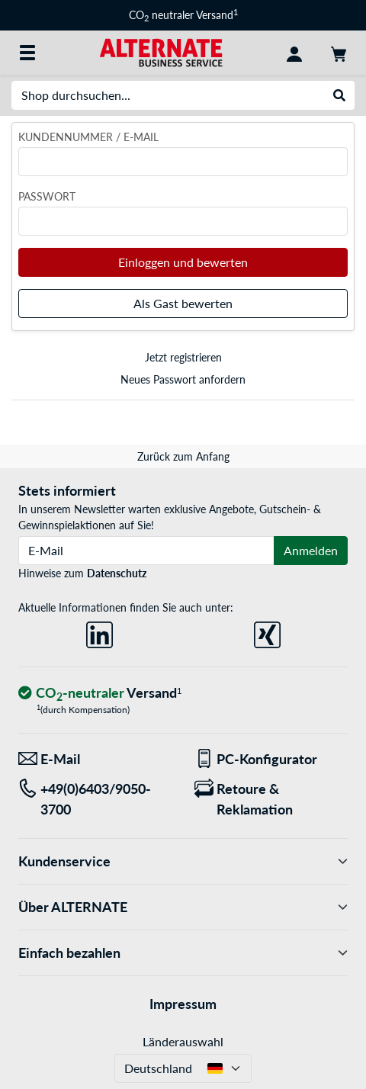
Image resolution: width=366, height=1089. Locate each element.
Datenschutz (116, 573)
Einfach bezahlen (183, 953)
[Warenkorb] (339, 52)
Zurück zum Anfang (183, 456)
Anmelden (311, 550)
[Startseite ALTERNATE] (161, 51)
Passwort (46, 196)
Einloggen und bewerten (183, 262)
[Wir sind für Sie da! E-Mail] (95, 759)
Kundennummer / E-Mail (88, 136)
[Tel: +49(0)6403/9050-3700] (95, 799)
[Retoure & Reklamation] (271, 799)
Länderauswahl (183, 1041)
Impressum (183, 1003)
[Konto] (294, 52)
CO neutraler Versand (183, 14)
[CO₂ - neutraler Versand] (99, 693)
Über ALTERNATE (183, 907)
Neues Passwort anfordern (183, 379)
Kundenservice (183, 861)
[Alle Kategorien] (27, 53)
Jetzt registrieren (183, 357)
